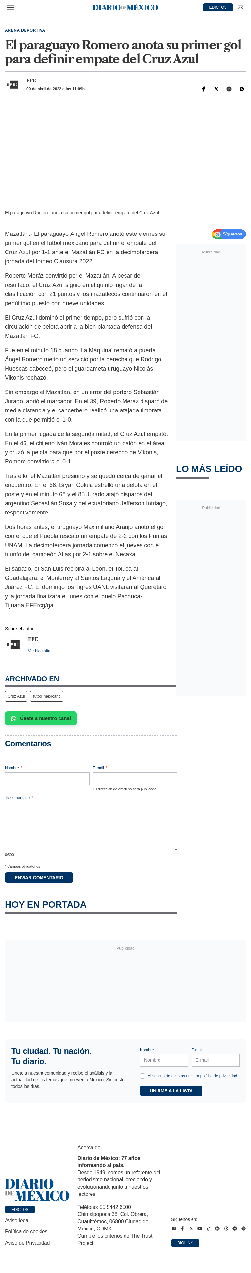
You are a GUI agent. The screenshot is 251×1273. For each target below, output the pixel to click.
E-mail (100, 768)
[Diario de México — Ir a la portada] (125, 7)
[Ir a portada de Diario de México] (37, 1190)
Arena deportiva (25, 30)
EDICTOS (218, 7)
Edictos (19, 1209)
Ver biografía (39, 651)
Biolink (185, 1243)
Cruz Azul (16, 696)
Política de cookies (26, 1231)
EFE (31, 80)
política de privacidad (218, 1076)
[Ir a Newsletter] (240, 7)
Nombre (13, 768)
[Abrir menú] (10, 7)
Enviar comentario (39, 877)
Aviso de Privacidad (27, 1243)
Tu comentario (19, 797)
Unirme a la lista (171, 1090)
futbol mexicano (46, 696)
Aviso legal (17, 1220)
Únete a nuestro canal (41, 718)
